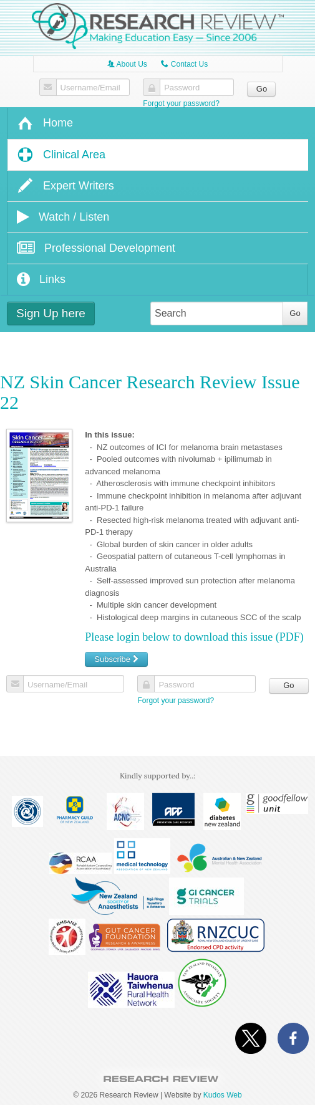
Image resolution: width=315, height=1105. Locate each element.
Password (182, 88)
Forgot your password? (181, 103)
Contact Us (184, 64)
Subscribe (116, 659)
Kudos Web (222, 1095)
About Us (127, 64)
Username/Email (90, 88)
